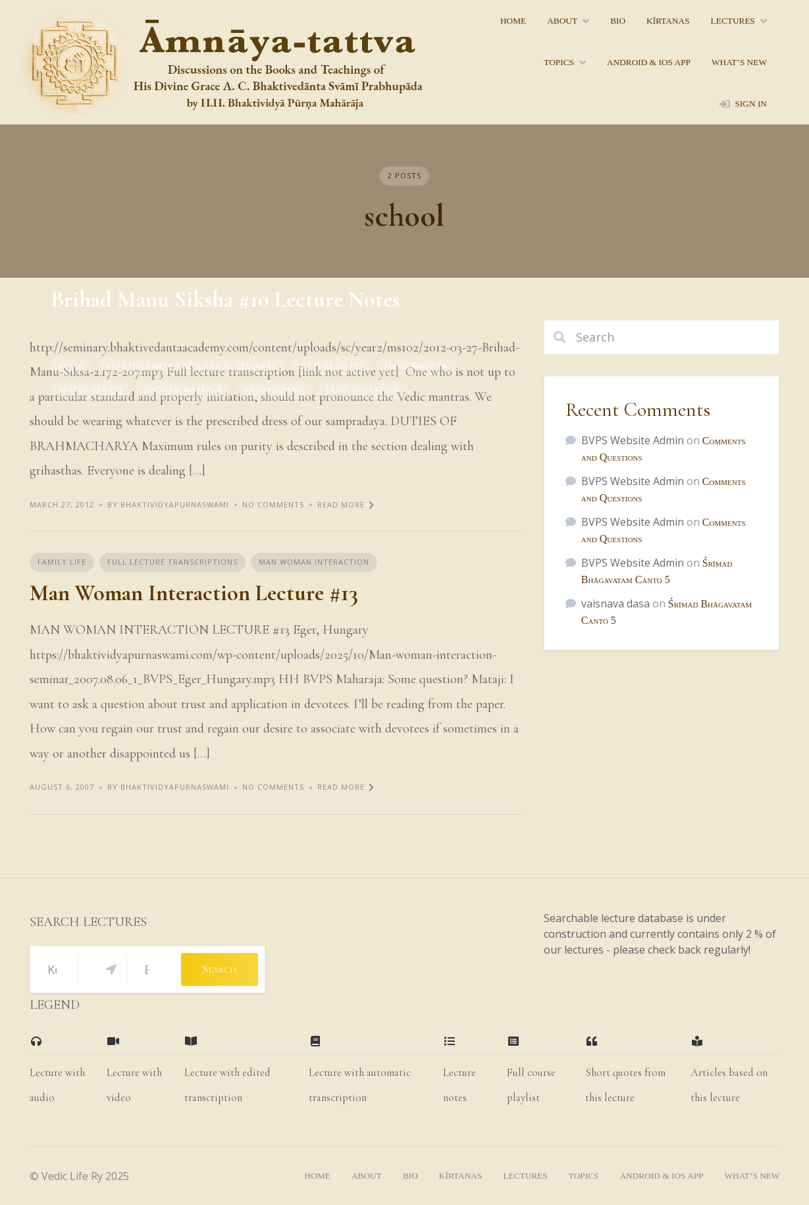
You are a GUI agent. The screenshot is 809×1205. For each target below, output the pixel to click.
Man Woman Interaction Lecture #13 (194, 593)
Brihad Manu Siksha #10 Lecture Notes (225, 299)
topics (559, 62)
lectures (733, 21)
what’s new (739, 62)
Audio (72, 366)
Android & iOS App (649, 62)
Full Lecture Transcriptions (172, 562)
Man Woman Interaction (314, 562)
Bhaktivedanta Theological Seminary (191, 366)
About (562, 21)
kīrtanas (668, 21)
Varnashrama (274, 389)
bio (617, 21)
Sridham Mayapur (183, 389)
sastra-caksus (91, 389)
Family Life (62, 562)
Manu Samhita (416, 366)
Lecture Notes (330, 366)
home (513, 21)
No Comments (273, 504)
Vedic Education (363, 389)
